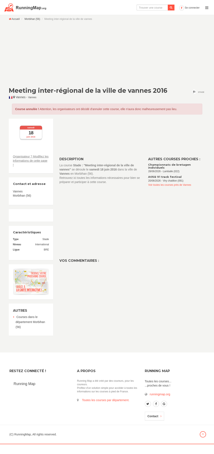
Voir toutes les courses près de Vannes (169, 194)
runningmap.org (160, 404)
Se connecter (189, 17)
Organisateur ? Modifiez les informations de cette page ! (31, 170)
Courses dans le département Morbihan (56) (30, 331)
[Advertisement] (107, 63)
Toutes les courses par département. (105, 410)
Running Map (24, 394)
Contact (154, 426)
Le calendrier (136, 17)
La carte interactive (108, 17)
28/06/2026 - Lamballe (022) (176, 178)
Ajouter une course (163, 17)
